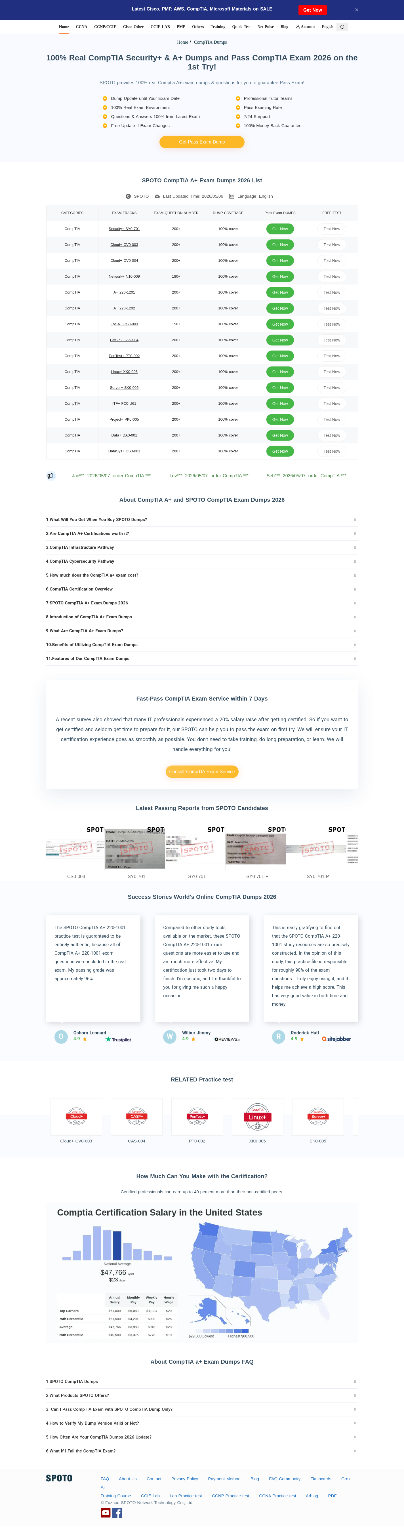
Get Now (312, 10)
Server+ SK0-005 (124, 387)
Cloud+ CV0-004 (124, 260)
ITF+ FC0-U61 (124, 403)
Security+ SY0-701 (124, 229)
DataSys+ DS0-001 (124, 451)
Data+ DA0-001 (124, 435)
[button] (202, 519)
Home (182, 42)
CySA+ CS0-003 (124, 324)
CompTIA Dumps (210, 42)
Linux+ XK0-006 (124, 372)
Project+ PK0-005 (124, 419)
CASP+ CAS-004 (124, 340)
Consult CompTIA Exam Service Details (202, 773)
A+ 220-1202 (124, 308)
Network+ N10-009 (124, 276)
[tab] (202, 519)
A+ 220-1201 (124, 292)
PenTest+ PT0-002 (124, 356)
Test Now (332, 229)
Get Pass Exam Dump (202, 142)
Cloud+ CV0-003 (124, 245)
